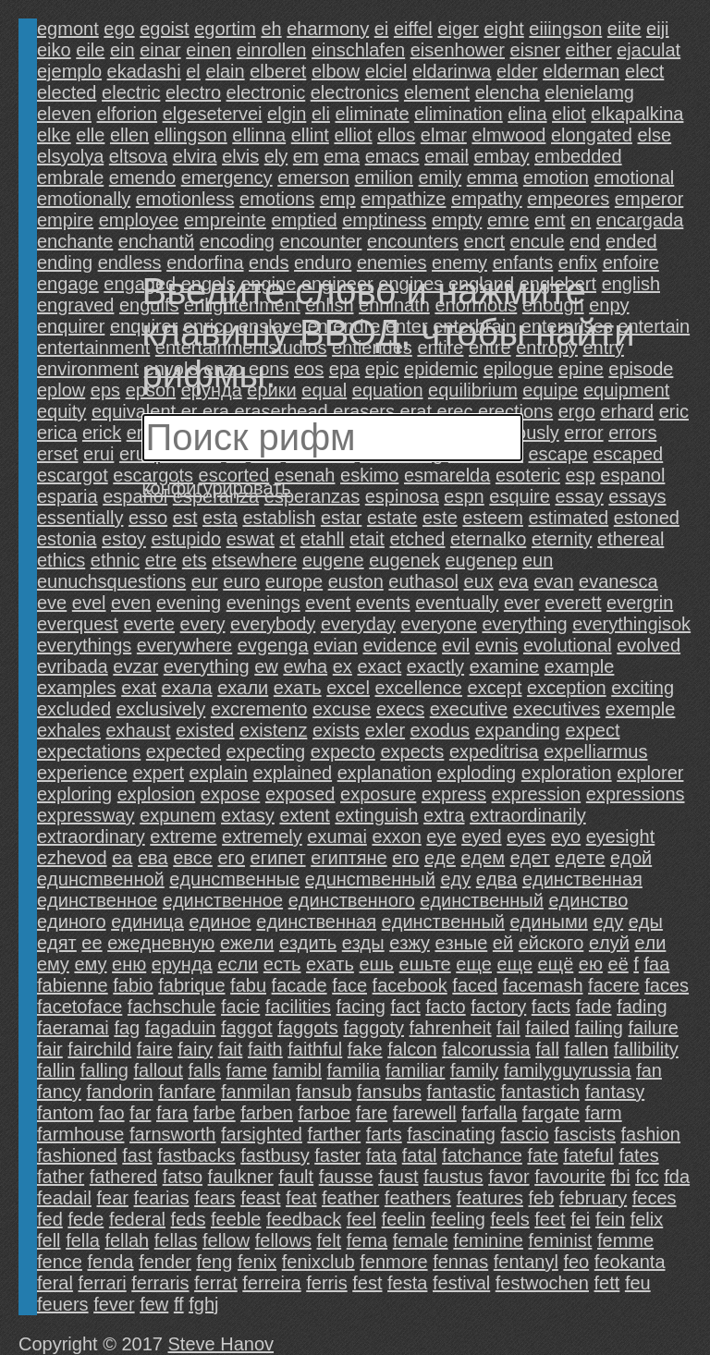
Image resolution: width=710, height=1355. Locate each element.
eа (122, 858)
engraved (75, 305)
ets (194, 560)
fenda (111, 1261)
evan (553, 581)
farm (603, 1113)
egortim (225, 28)
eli (321, 114)
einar (160, 50)
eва (153, 858)
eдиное (220, 921)
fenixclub (318, 1261)
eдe (440, 858)
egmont (68, 28)
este (440, 517)
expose (231, 794)
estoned (646, 517)
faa (656, 964)
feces (654, 1198)
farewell (425, 1113)
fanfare (186, 1091)
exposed (300, 794)
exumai (336, 836)
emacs (392, 156)
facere (614, 985)
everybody (272, 624)
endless (130, 262)
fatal (419, 1155)
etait (367, 539)
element (437, 92)
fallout (158, 1070)
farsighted (261, 1134)
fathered (123, 1176)
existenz (273, 730)
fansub (323, 1091)
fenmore (393, 1261)
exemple (641, 709)
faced (474, 985)
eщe (474, 964)
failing (599, 1028)
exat (138, 688)
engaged (140, 284)
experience (82, 773)
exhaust (138, 730)
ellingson (190, 135)
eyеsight (620, 836)
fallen (586, 1049)
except (495, 688)
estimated (569, 517)
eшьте (425, 964)
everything (524, 624)
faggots (307, 1028)
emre (508, 220)
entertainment (93, 347)
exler (385, 730)
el (193, 71)
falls (204, 1070)
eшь (376, 964)
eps (105, 390)
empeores (568, 199)
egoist (164, 28)
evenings (263, 602)
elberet (278, 71)
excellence (418, 688)
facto (445, 1006)
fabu (248, 985)
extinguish (376, 815)
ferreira (271, 1283)
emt (549, 220)
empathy (486, 199)
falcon (411, 1049)
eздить (308, 943)
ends (268, 262)
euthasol (423, 581)
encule (537, 241)
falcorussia (486, 1049)
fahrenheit (451, 1028)
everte (149, 624)
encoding (237, 241)
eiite (624, 28)
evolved (648, 645)
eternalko (488, 539)
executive (469, 709)
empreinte (225, 220)
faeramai (73, 1028)
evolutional (567, 645)
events (383, 602)
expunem (177, 815)
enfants (523, 262)
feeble (236, 1219)
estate (392, 517)
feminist (561, 1240)
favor (508, 1176)
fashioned (77, 1155)
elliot (353, 135)
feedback (303, 1219)
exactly (435, 666)
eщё (556, 964)
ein (122, 50)
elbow (336, 71)
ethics (61, 560)
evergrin (639, 602)
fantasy (614, 1091)
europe (294, 581)
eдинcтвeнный (482, 900)
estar (341, 517)
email (446, 156)
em (306, 156)
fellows (283, 1240)
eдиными (549, 921)
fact (406, 1006)
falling (104, 1070)
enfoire (631, 262)
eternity (562, 539)
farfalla (489, 1113)
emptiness (384, 220)
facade (299, 985)
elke (54, 135)
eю (591, 964)
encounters (413, 241)
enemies (392, 262)
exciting (642, 688)
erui (98, 454)
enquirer (70, 326)
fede (85, 1219)
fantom (65, 1113)
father (60, 1176)
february (593, 1198)
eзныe (461, 943)
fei (580, 1219)
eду (608, 921)
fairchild (99, 1049)
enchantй (156, 241)
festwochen (542, 1283)
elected (67, 92)
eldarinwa (452, 71)
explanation (384, 773)
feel (361, 1219)
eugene (333, 560)
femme (625, 1240)
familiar (415, 1070)
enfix (577, 262)
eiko (54, 50)
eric (674, 411)
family (474, 1070)
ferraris (160, 1283)
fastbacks (196, 1155)
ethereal (630, 539)
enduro (322, 262)
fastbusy (274, 1155)
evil (456, 645)
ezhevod (72, 858)
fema (367, 1240)
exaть (298, 688)
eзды (363, 943)
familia (354, 1070)
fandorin (119, 1091)
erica (57, 432)
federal (137, 1219)
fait (230, 1049)
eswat (250, 539)
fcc (647, 1176)
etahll (322, 539)
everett (573, 602)
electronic (266, 92)
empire (65, 220)
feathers (418, 1198)
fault (295, 1176)
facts (551, 1006)
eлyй (609, 943)
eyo (566, 836)
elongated (591, 135)
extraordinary (91, 836)
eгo (231, 858)
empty (457, 220)
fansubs (389, 1091)
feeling (458, 1219)
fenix (257, 1261)
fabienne (72, 985)
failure (653, 1028)
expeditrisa (494, 751)
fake (365, 1049)
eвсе (193, 858)
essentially (80, 517)
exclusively (161, 709)
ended (631, 241)
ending (64, 262)
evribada (72, 666)
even (131, 602)
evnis (497, 645)
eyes (526, 836)
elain (224, 71)
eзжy (409, 943)
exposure (378, 794)
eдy (455, 879)
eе (91, 943)
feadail (64, 1198)
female (420, 1240)
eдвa (497, 879)
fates (638, 1155)
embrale (70, 177)
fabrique (191, 985)
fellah (126, 1240)
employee (139, 220)
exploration (566, 773)
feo (576, 1261)
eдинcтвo (588, 900)
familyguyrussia (567, 1070)
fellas (176, 1240)
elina (527, 114)
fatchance (482, 1155)
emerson (313, 177)
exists (336, 730)
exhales (69, 730)
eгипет (278, 858)
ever (522, 602)
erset (57, 454)
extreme (183, 836)
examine (505, 666)
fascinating (451, 1134)
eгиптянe (349, 858)
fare (371, 1113)
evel (89, 602)
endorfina (204, 262)
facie (240, 1006)
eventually (456, 602)
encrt (484, 241)
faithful (315, 1049)
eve (52, 602)
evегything (207, 666)
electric (131, 92)
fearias (162, 1198)
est (185, 517)
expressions (635, 794)
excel (348, 688)
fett (607, 1283)
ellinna (259, 135)
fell (49, 1240)
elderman (581, 71)
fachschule (172, 1006)
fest (367, 1283)
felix (647, 1219)
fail (508, 1028)
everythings (84, 645)
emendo (142, 177)
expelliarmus (595, 751)
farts (384, 1134)
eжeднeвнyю (160, 943)
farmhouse (81, 1134)
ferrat (216, 1283)
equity (61, 411)
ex (342, 666)
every (203, 624)
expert (158, 773)
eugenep (482, 560)
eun (537, 560)
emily (439, 177)
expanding (517, 730)
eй (503, 943)
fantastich (541, 1091)
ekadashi (144, 71)
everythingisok (631, 624)
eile (90, 50)
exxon (396, 836)
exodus (440, 730)
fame (246, 1070)
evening (188, 602)
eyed (481, 836)
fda (677, 1176)
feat (301, 1198)
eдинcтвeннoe (97, 900)
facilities (298, 1006)
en (580, 220)
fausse (346, 1176)
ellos (396, 135)
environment (88, 369)
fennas (460, 1261)
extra (443, 815)
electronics (355, 92)
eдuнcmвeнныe (234, 879)
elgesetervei (213, 114)
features (490, 1198)
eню (129, 964)
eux (479, 581)
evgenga (273, 645)
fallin (56, 1070)
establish (278, 517)
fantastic (460, 1091)
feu (638, 1283)
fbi (620, 1176)
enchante (75, 241)
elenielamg (589, 92)
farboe (324, 1113)
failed (547, 1028)
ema (342, 156)
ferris (326, 1283)
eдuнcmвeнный (370, 879)
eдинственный (443, 921)
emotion (556, 177)
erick (101, 432)
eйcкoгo (551, 943)
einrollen (272, 50)
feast (260, 1198)
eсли (237, 964)
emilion (384, 177)
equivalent (134, 411)
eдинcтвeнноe (223, 900)
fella (83, 1240)
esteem (492, 517)
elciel (386, 71)
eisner (535, 50)
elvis (240, 156)
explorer (650, 773)
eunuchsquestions (111, 581)
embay (502, 156)
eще (514, 964)
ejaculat (648, 50)
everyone (439, 624)
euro (241, 581)
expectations (89, 751)
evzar (135, 666)
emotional (634, 177)
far (140, 1113)
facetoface (79, 1006)
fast (137, 1155)
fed (50, 1219)
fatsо (182, 1176)
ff (179, 1304)
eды (646, 921)
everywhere (184, 645)
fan (649, 1070)
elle (90, 135)
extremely (262, 836)
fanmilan (256, 1091)
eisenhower (457, 50)
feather (350, 1198)
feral (55, 1283)
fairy (195, 1049)
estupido (186, 539)
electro (193, 92)
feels (509, 1219)
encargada (640, 220)
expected (183, 751)
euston (356, 581)
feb (541, 1198)
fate (542, 1155)
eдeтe (580, 858)
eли (650, 943)
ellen (129, 135)
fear (113, 1198)
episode (640, 369)
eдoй (631, 858)
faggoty (373, 1028)
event (327, 602)
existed (205, 730)
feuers (63, 1304)
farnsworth (172, 1134)
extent (304, 815)
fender (165, 1261)
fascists (585, 1134)
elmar (444, 135)
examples (76, 688)
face (349, 985)
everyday (358, 624)
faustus (453, 1176)
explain (219, 773)
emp (338, 199)
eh (271, 28)
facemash (543, 985)
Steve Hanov (221, 1344)
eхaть (330, 964)
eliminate (372, 114)
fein (610, 1219)
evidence (399, 645)
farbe (214, 1113)
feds (188, 1219)
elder (516, 71)
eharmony (328, 28)
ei (381, 28)
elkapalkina (637, 114)
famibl (297, 1070)
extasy (248, 815)
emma (493, 177)
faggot (247, 1028)
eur (204, 581)
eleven (64, 114)
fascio (524, 1134)
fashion (651, 1134)
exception (566, 688)
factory (498, 1006)
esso (148, 517)
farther (334, 1134)
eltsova (138, 156)
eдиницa (147, 921)
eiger (457, 28)
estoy (124, 539)
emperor (649, 199)
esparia (67, 496)
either (589, 50)
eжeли (247, 943)
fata (381, 1155)
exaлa (187, 688)
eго (405, 858)
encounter (321, 241)
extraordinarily (528, 815)
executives (557, 709)
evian (335, 645)
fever (113, 1304)
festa (407, 1283)
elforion (127, 114)
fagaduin (180, 1028)
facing (361, 1006)
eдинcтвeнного (351, 900)
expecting (266, 751)
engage (68, 284)
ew (266, 666)
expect (593, 730)
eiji (657, 28)
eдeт (530, 858)
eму (90, 964)
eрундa (182, 964)
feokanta (630, 1261)
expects (412, 751)
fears (214, 1198)
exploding (477, 773)
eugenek (404, 560)
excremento (259, 709)
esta (220, 517)
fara (172, 1113)
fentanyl (526, 1261)
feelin (404, 1219)
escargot (72, 475)
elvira (195, 156)
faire (155, 1049)
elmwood (508, 135)
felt (328, 1240)
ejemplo (69, 71)
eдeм (482, 858)
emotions (276, 199)
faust (398, 1176)
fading (642, 1006)
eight (503, 28)
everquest (77, 624)
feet (549, 1219)
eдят (57, 943)
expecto (343, 751)
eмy (53, 964)
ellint (310, 135)
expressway (86, 815)
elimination (458, 114)
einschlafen (358, 50)
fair (50, 1049)
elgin (286, 114)
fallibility (646, 1049)
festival (461, 1283)
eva (513, 581)
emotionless (185, 199)
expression (536, 794)
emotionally (83, 199)
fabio (133, 985)
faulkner (241, 1176)
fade (594, 1006)
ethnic (115, 560)
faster (337, 1155)
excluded (74, 709)
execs (400, 709)
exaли (242, 688)
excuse (341, 709)
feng (214, 1261)
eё (618, 964)
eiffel (413, 28)
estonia (67, 539)
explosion (156, 794)
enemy (459, 262)
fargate (551, 1113)
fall (547, 1049)
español (135, 496)
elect (644, 71)
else (654, 135)
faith (265, 1049)
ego (119, 28)
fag (127, 1028)
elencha (507, 92)
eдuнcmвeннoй (101, 879)
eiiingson (565, 28)
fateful (588, 1155)
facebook (410, 985)
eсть (282, 964)
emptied (304, 220)
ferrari (102, 1283)
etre (161, 560)
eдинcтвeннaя (582, 879)
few (154, 1304)
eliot (569, 114)
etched (417, 539)
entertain (654, 326)
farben (266, 1113)
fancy (59, 1091)
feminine (488, 1240)
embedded (578, 156)
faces (666, 985)
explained (293, 773)
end (584, 241)
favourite (570, 1176)
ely (276, 156)
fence (59, 1261)
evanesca (618, 581)
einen (208, 50)
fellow (226, 1240)
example (580, 666)
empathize (403, 199)
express (454, 794)
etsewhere (254, 560)
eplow (61, 390)
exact (379, 666)
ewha (305, 666)
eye (441, 836)
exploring (74, 794)
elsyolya (70, 156)
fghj (203, 1304)
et (287, 539)
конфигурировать (216, 488)
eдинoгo (71, 921)
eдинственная (316, 921)
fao (112, 1113)
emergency (227, 177)
